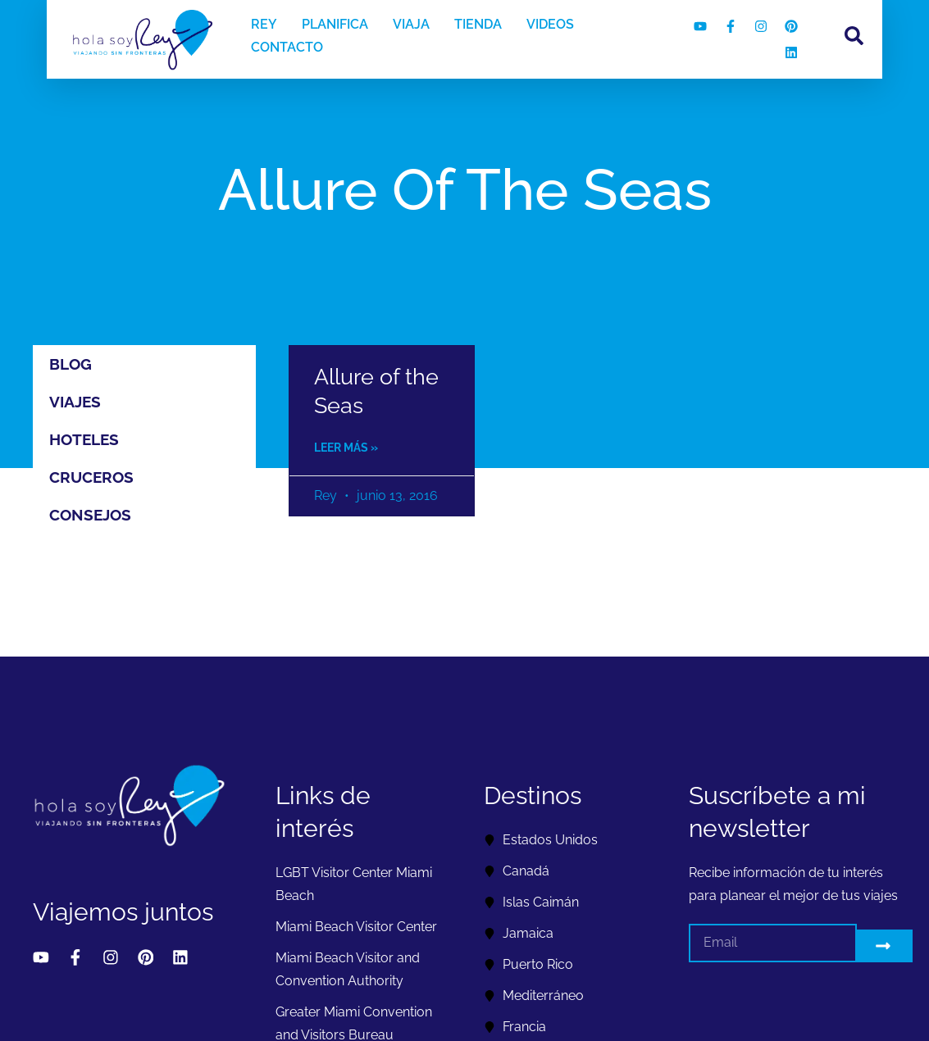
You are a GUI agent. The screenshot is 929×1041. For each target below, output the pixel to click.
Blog (70, 364)
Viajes (75, 402)
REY (264, 24)
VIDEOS (550, 24)
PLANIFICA (335, 24)
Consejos (90, 515)
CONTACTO (287, 47)
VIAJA (411, 24)
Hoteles (84, 439)
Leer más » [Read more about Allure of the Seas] (346, 447)
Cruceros (91, 477)
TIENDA (478, 24)
